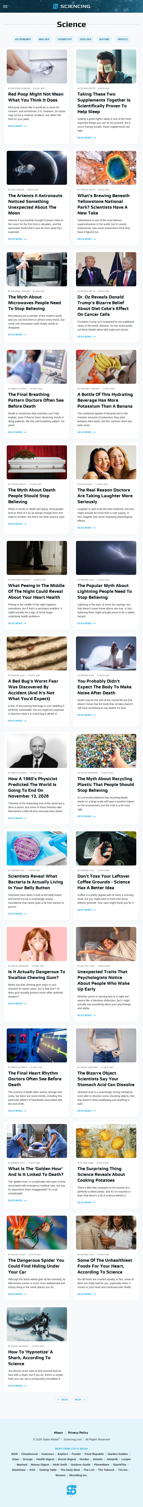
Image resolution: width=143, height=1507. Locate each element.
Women (60, 1475)
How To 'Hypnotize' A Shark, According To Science (30, 1357)
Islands (98, 1459)
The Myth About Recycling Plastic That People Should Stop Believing (105, 784)
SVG (32, 1469)
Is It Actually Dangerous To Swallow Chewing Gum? (36, 974)
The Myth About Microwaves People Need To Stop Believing (34, 302)
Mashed (22, 1464)
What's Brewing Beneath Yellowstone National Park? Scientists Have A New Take (103, 204)
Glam (15, 1459)
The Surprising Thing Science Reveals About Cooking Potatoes (101, 1174)
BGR (15, 1453)
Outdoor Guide (80, 1464)
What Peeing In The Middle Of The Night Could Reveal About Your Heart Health (36, 591)
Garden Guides (118, 1453)
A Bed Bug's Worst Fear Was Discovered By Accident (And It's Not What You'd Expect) (33, 689)
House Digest (67, 1459)
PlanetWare (101, 1464)
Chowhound (29, 1453)
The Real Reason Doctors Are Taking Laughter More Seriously (105, 495)
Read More (15, 126)
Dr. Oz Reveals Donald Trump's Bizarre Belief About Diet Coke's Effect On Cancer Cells (103, 305)
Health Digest (45, 1459)
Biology (44, 39)
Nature (104, 39)
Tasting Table (48, 1469)
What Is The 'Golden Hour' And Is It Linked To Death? (35, 1171)
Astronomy (23, 39)
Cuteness (47, 1453)
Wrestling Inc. (78, 1475)
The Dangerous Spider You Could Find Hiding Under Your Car (36, 1266)
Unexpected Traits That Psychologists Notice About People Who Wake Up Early (103, 980)
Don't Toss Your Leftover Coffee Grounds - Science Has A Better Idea (103, 882)
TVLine (122, 1469)
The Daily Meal (70, 1469)
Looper (126, 1459)
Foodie (76, 1453)
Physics (123, 39)
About (58, 1432)
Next (78, 1399)
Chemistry (65, 39)
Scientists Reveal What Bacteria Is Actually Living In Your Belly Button (35, 882)
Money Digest (40, 1464)
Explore (63, 1453)
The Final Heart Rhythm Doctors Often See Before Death (34, 1078)
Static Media (50, 1439)
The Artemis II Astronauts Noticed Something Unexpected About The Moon (35, 204)
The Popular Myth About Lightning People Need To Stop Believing (104, 591)
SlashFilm (119, 1464)
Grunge (28, 1459)
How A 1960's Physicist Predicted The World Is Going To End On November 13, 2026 (32, 787)
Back (64, 1399)
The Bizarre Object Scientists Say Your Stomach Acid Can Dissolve (105, 1078)
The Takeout (106, 1469)
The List (89, 1469)
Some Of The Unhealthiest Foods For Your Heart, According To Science (104, 1266)
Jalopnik (112, 1459)
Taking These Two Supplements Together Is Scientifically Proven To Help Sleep (104, 102)
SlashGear (19, 1469)
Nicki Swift (60, 1464)
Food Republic (94, 1453)
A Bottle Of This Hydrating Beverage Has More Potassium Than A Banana (105, 400)
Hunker (84, 1459)
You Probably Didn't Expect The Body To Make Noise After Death (104, 686)
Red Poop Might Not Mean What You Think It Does (35, 96)
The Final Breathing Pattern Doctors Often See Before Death (36, 400)
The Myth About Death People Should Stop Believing (31, 495)
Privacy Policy (78, 1432)
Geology (85, 39)
